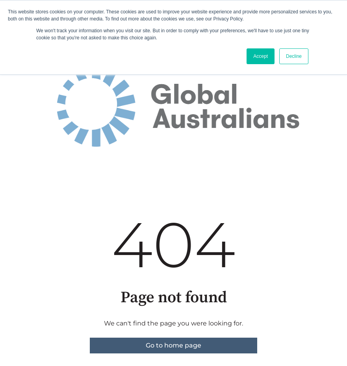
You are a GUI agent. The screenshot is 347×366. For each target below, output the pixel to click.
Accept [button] (260, 56)
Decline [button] (294, 56)
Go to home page (173, 345)
